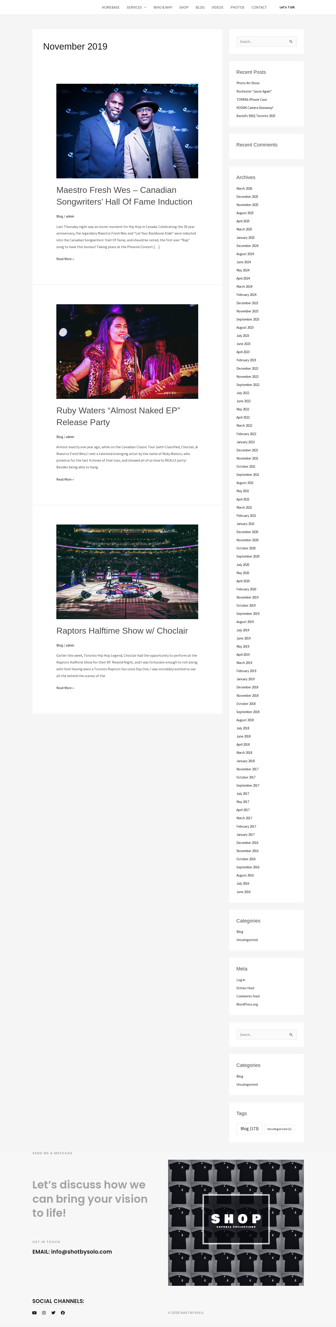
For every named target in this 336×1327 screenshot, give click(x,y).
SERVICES (134, 7)
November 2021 (248, 457)
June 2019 (244, 636)
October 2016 (246, 856)
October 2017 (246, 775)
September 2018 (249, 710)
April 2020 (244, 579)
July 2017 (243, 791)
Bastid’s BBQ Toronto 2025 (257, 115)
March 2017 (245, 816)
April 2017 (244, 807)
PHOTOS (237, 7)
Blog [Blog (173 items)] (250, 1126)
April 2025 (244, 221)
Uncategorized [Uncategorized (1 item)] (279, 1126)
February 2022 (247, 433)
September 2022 (249, 384)
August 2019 (245, 620)
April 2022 (244, 416)
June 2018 (244, 734)
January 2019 (246, 677)
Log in (241, 977)
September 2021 (249, 473)
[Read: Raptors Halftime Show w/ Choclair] (127, 583)
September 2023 (249, 318)
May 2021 (243, 490)
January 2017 (246, 832)
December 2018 (248, 685)
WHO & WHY (163, 7)
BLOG (200, 7)
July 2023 (243, 335)
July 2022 (243, 392)
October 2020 (246, 547)
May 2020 (243, 571)
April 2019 (244, 653)
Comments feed (248, 993)
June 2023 (244, 343)
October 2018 (246, 701)
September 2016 (249, 864)
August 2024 (245, 253)
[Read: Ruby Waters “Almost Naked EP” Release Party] (127, 363)
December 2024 (248, 245)
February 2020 (247, 587)
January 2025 (246, 237)
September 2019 (249, 612)
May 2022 (243, 408)
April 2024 (244, 278)
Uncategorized (247, 937)
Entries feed (245, 985)
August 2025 (245, 213)
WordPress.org (247, 1001)
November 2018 (248, 693)
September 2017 (249, 783)
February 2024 (247, 294)
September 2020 (249, 555)
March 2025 (245, 229)
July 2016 (243, 881)
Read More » (65, 270)
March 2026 (245, 188)
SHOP (183, 7)
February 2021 (247, 514)
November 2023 (248, 310)
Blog (60, 228)
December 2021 (248, 449)
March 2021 (245, 506)
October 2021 (246, 465)
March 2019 (245, 661)
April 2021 (244, 498)
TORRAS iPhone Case (252, 99)
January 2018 (246, 759)
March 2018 (245, 750)
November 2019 (248, 596)
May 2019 (243, 644)
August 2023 (245, 327)
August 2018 (245, 718)
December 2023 (248, 302)
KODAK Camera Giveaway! (256, 107)
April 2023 (244, 351)
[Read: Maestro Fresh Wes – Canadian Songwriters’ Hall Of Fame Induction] (127, 130)
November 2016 (248, 848)
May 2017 (243, 799)
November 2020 (248, 539)
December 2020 (248, 530)
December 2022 (248, 367)
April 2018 (244, 742)
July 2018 (243, 726)
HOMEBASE (111, 7)
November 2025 (248, 204)
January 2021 (246, 522)
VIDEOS (217, 7)
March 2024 (245, 286)
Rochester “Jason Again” (255, 91)
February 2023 (247, 359)
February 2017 (247, 824)
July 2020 (243, 563)
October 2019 (246, 604)
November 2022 (248, 376)
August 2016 (245, 873)
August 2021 (245, 481)
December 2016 (248, 840)
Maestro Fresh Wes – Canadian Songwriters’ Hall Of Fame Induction (120, 201)
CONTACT (259, 7)
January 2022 (246, 441)
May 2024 (243, 270)
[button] (287, 7)
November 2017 (248, 767)
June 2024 (244, 261)
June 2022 (244, 400)
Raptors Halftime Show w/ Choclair (126, 642)
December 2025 (248, 196)
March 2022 (245, 424)
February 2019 (247, 669)
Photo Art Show (248, 83)
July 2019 (243, 628)
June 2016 (244, 889)
